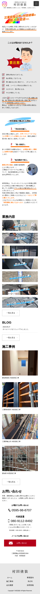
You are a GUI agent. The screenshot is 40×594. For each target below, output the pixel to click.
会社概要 (9, 585)
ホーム (9, 577)
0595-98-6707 (22, 510)
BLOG (30, 581)
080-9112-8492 (22, 521)
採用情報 (30, 585)
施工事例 (9, 581)
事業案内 (30, 577)
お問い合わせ (22, 543)
